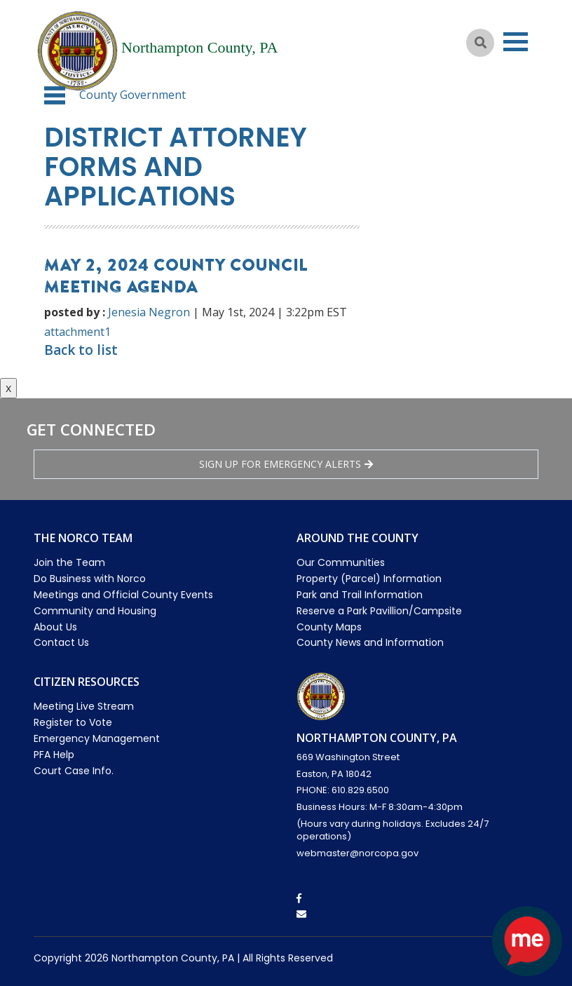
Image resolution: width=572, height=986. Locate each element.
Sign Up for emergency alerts (286, 464)
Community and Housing (95, 611)
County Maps (329, 627)
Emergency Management (97, 738)
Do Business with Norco (90, 579)
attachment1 (77, 331)
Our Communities (341, 562)
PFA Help (54, 755)
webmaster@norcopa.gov (357, 853)
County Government (132, 94)
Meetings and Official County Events (123, 595)
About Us (55, 627)
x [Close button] (8, 388)
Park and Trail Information (360, 595)
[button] (54, 95)
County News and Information (370, 642)
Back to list (81, 350)
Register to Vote (73, 722)
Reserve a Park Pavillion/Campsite (379, 611)
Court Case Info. (74, 771)
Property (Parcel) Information (369, 579)
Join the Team (69, 562)
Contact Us (61, 642)
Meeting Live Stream (84, 706)
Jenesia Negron (149, 312)
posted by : (74, 312)
